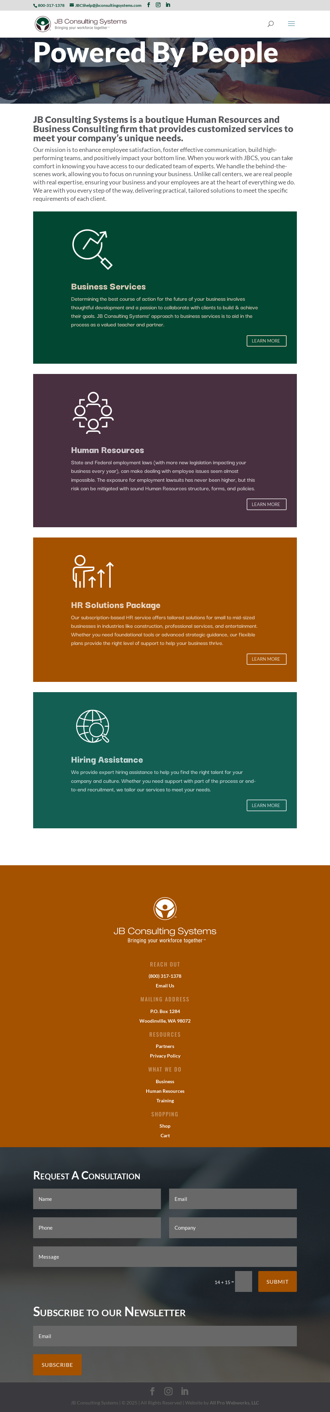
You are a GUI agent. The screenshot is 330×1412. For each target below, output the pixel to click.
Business (165, 1081)
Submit (277, 1281)
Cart (165, 1135)
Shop (165, 1126)
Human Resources (165, 1091)
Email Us (165, 985)
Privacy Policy (165, 1056)
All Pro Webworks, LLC (234, 1402)
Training (165, 1100)
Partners (165, 1046)
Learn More (266, 341)
